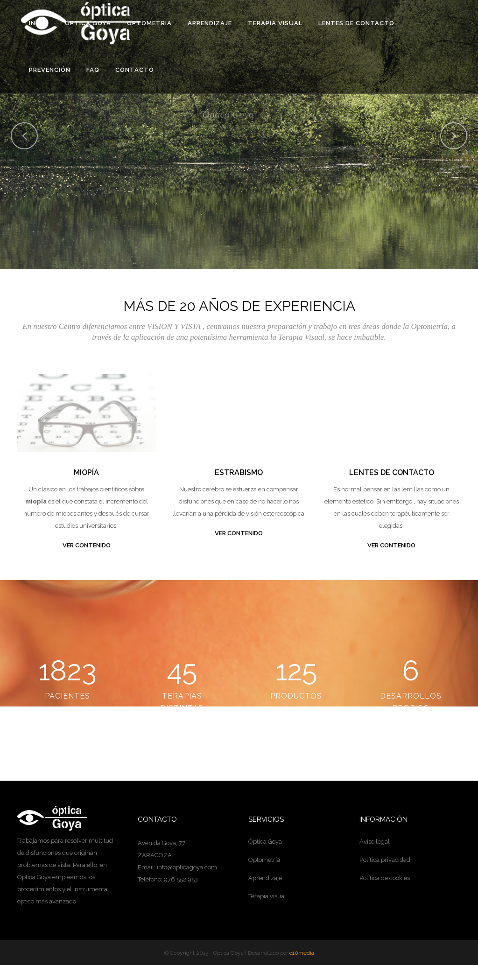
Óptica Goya (265, 841)
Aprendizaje (265, 877)
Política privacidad (384, 859)
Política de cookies (384, 877)
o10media (301, 953)
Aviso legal (374, 841)
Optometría (264, 859)
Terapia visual (267, 896)
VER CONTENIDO (87, 545)
